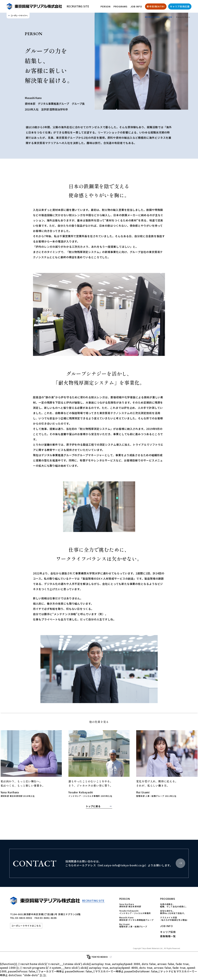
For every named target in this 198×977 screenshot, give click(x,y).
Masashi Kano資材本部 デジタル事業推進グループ (136, 918)
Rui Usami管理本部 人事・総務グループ (133, 925)
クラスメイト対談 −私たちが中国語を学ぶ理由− (174, 918)
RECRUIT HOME (152, 17)
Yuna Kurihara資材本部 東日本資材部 (130, 905)
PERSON (106, 6)
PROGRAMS (120, 6)
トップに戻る (93, 806)
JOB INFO (136, 6)
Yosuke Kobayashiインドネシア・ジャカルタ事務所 (135, 912)
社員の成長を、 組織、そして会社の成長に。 (174, 905)
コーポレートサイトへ (19, 15)
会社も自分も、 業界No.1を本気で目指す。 (173, 912)
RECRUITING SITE (78, 6)
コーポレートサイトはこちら (26, 925)
